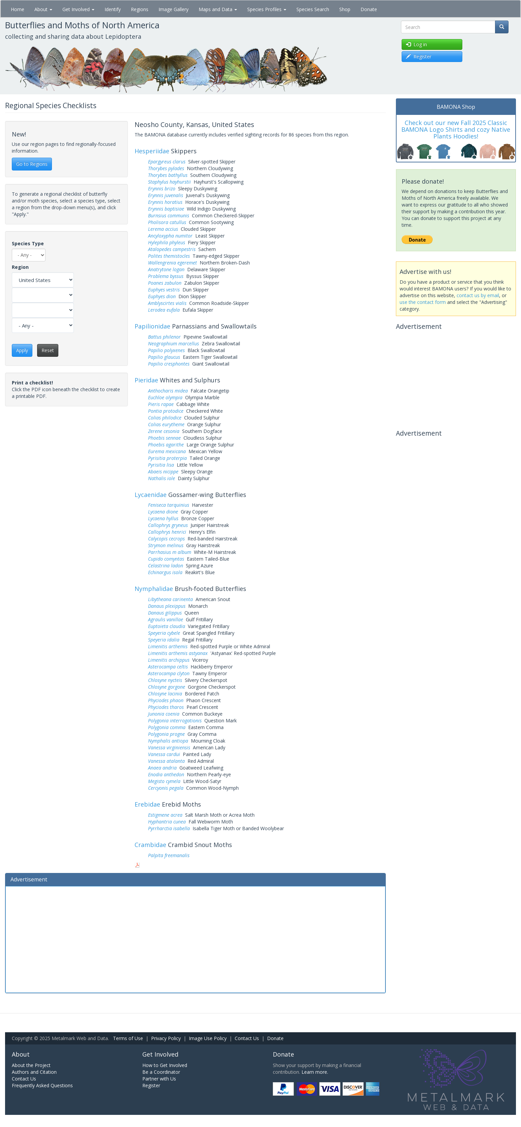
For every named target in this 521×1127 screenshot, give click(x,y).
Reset (47, 350)
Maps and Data (218, 9)
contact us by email (478, 295)
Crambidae (150, 845)
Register (151, 1085)
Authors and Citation (34, 1072)
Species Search (312, 9)
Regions (139, 9)
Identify (113, 9)
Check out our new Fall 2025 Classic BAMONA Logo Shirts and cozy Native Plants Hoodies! (455, 129)
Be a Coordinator (161, 1072)
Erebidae (147, 804)
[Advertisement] (195, 938)
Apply (22, 350)
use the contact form (423, 302)
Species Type (28, 243)
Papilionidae (152, 326)
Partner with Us (159, 1078)
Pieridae (146, 380)
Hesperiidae (152, 151)
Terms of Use (128, 1038)
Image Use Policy (208, 1038)
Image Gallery (173, 9)
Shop (344, 9)
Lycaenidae (151, 495)
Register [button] (418, 56)
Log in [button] (416, 44)
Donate (368, 9)
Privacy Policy (166, 1038)
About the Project (31, 1065)
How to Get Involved (164, 1065)
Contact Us (247, 1038)
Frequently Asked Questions (42, 1085)
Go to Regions (32, 164)
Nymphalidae (154, 589)
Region (20, 267)
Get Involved (78, 9)
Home (17, 9)
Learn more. (314, 1072)
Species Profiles (266, 9)
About (43, 9)
